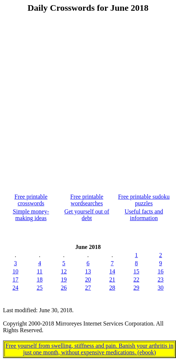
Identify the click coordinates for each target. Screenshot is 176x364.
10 (15, 271)
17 (15, 279)
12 (64, 271)
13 (88, 271)
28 (112, 287)
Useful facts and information (144, 214)
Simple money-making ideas (31, 214)
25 (40, 287)
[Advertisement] (86, 96)
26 (64, 287)
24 (15, 287)
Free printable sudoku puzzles (144, 199)
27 (88, 287)
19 (64, 279)
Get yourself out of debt (86, 214)
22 (136, 279)
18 (40, 279)
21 (112, 279)
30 (160, 287)
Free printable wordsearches (86, 199)
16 (160, 271)
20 (88, 279)
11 (39, 271)
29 (136, 287)
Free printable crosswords (30, 199)
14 (112, 271)
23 (160, 279)
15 (136, 271)
